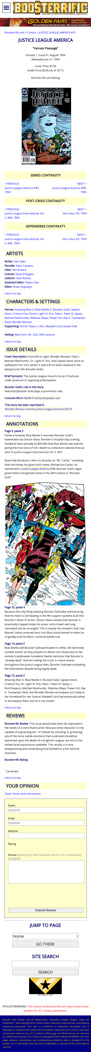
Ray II (66, 318)
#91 (57, 32)
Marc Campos (24, 266)
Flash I (59, 313)
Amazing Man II (24, 309)
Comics (31, 32)
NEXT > (81, 184)
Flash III (68, 313)
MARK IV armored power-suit (42, 398)
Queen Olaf (70, 326)
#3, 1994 (74, 213)
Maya (44, 318)
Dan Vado (19, 261)
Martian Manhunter (17, 318)
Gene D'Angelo (24, 274)
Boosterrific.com (15, 32)
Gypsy (78, 313)
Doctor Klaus (28, 326)
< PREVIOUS (12, 184)
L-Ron (40, 326)
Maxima (35, 318)
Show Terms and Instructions (23, 793)
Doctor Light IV (38, 313)
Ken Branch (19, 270)
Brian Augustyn (22, 287)
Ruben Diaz (32, 282)
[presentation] (32, 900)
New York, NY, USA (26, 334)
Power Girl (55, 318)
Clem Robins (23, 278)
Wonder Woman (22, 322)
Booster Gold (61, 309)
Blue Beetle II (43, 309)
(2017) (38, 409)
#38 (38, 469)
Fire (51, 313)
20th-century (47, 334)
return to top (13, 293)
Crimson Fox (20, 313)
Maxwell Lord (54, 326)
